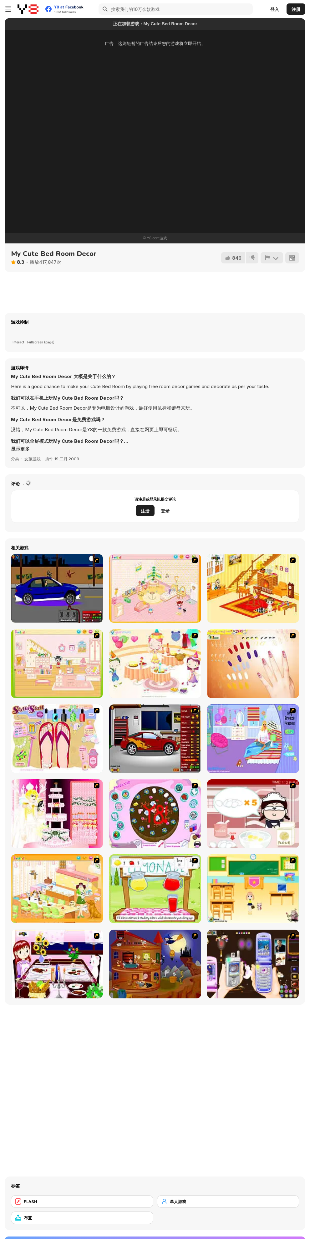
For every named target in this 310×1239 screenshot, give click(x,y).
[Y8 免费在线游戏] (28, 9)
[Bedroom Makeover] (253, 738)
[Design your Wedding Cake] (57, 813)
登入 (274, 9)
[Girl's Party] (155, 663)
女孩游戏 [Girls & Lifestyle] (32, 458)
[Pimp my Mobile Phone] (253, 964)
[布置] (82, 1218)
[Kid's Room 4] (155, 588)
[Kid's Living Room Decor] (253, 588)
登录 (165, 510)
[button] (20, 449)
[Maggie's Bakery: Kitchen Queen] (253, 813)
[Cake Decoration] (155, 813)
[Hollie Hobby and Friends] (155, 888)
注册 (296, 9)
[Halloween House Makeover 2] (155, 964)
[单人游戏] (228, 1201)
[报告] (272, 257)
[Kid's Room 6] (57, 663)
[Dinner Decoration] (57, 964)
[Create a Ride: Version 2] (155, 738)
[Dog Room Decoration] (57, 888)
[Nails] (253, 663)
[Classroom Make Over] (253, 888)
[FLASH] (82, 1201)
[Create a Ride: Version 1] (57, 588)
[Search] (104, 9)
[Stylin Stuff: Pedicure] (57, 738)
